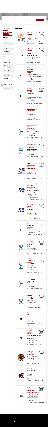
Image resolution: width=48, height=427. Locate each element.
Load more (31, 408)
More (4, 59)
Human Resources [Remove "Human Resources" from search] (7, 35)
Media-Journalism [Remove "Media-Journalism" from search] (7, 32)
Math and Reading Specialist (30, 297)
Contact (3, 419)
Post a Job (15, 419)
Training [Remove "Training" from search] (5, 30)
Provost (29, 368)
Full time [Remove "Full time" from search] (5, 37)
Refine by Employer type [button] (7, 85)
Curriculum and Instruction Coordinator (31, 353)
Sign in (14, 421)
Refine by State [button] (6, 62)
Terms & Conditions (6, 421)
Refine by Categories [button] (7, 41)
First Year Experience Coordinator (30, 314)
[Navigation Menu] (45, 11)
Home (3, 416)
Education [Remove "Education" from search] (5, 34)
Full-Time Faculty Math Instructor (30, 225)
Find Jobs (40, 19)
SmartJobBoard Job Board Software (28, 425)
